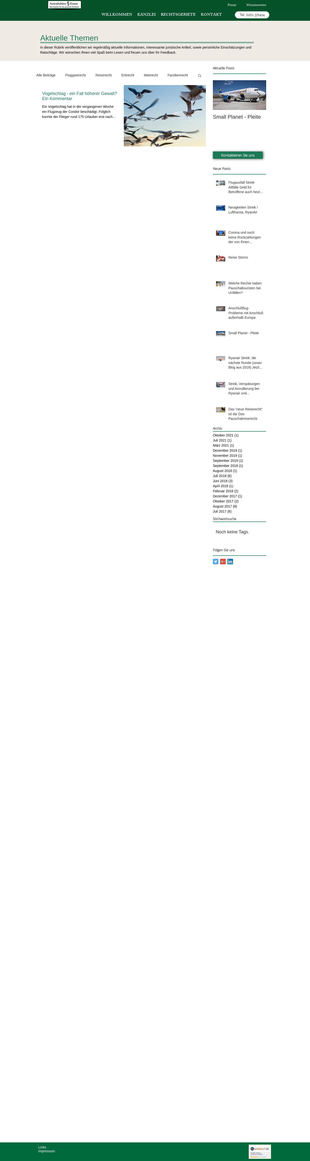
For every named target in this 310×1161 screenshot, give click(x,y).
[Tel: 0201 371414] (252, 14)
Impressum (46, 1151)
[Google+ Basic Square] (223, 561)
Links (42, 1147)
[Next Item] (258, 95)
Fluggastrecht (75, 75)
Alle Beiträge (45, 75)
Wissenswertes (256, 5)
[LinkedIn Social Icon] (230, 561)
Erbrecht (127, 75)
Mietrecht (151, 75)
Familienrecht (178, 75)
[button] (199, 76)
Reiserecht (103, 75)
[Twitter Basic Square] (215, 561)
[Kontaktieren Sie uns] (238, 155)
